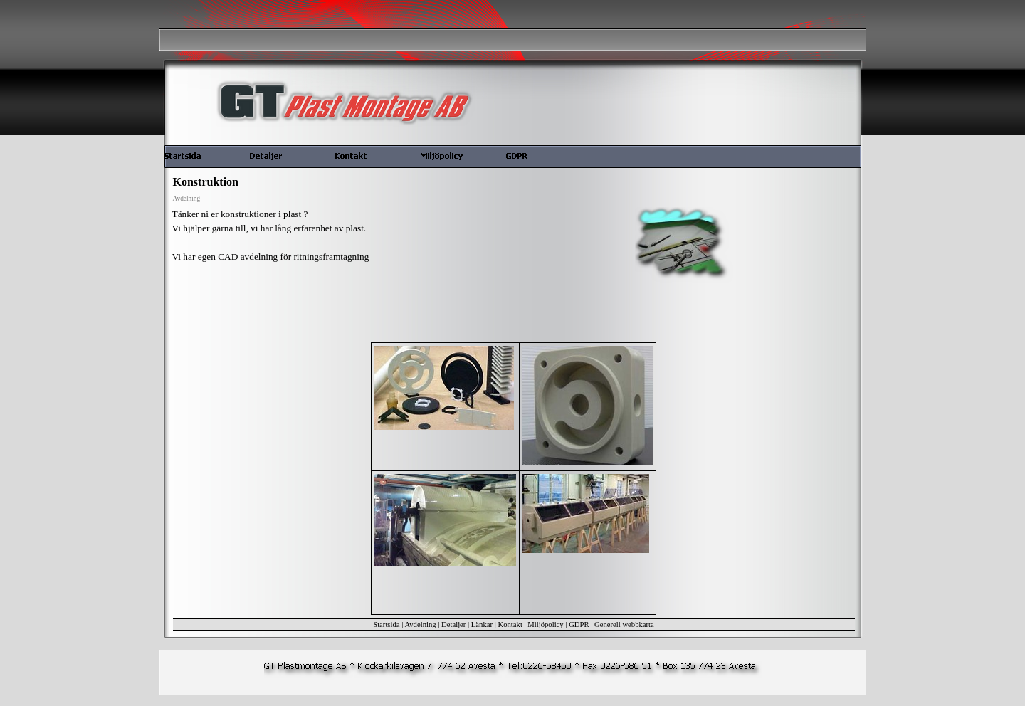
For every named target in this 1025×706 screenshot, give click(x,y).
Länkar (482, 624)
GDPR (579, 624)
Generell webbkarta (624, 624)
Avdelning (420, 624)
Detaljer (453, 624)
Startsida (386, 624)
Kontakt (510, 624)
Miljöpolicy (545, 624)
